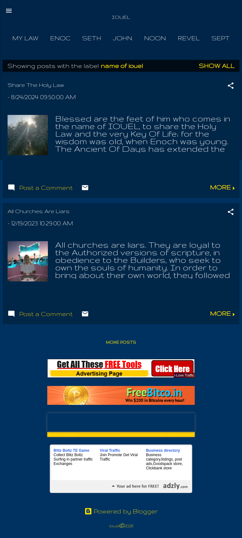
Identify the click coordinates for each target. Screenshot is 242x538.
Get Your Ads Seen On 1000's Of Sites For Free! (156, 434)
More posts (121, 342)
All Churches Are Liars (39, 211)
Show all (216, 65)
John (122, 38)
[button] (230, 86)
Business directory (163, 450)
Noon (155, 38)
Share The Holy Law (36, 85)
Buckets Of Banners (64, 434)
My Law (25, 38)
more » (222, 187)
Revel (189, 38)
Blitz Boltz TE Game (71, 450)
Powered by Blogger (121, 511)
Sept (220, 38)
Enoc (60, 38)
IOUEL (121, 17)
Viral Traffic (110, 450)
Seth (91, 38)
